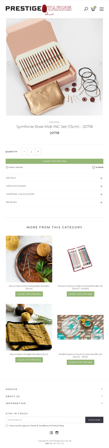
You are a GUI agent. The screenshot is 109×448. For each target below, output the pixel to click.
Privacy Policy (57, 425)
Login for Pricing (54, 161)
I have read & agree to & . (35, 425)
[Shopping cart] (93, 9)
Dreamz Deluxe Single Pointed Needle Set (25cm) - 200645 (80, 287)
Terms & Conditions (40, 425)
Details (11, 178)
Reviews (11, 202)
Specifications (16, 186)
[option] (54, 67)
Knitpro (54, 122)
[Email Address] (45, 420)
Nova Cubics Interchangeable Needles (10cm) (29, 287)
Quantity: (11, 152)
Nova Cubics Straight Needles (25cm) (29, 354)
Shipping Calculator (20, 194)
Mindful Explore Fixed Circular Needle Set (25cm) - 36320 (80, 355)
